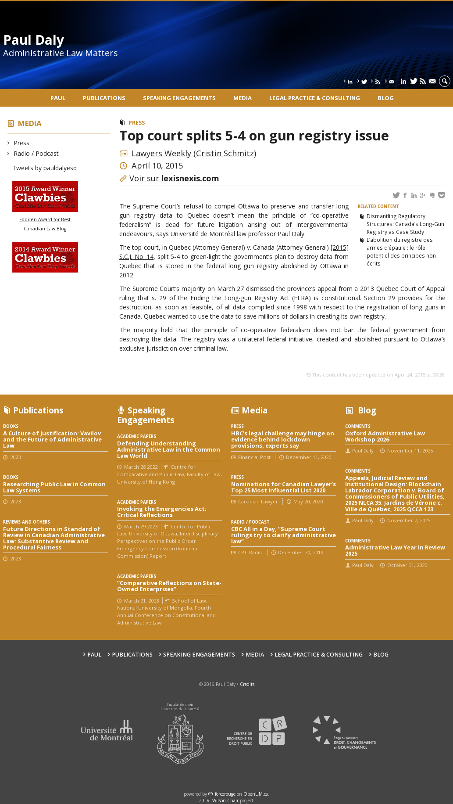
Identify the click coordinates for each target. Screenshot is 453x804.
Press (21, 143)
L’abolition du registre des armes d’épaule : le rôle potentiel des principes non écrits (401, 251)
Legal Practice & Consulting (314, 98)
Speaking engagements (179, 98)
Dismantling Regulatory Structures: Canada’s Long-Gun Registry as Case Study (405, 223)
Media (242, 98)
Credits (247, 684)
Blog (386, 98)
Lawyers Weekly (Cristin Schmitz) (194, 153)
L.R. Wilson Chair (221, 800)
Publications (104, 98)
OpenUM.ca (255, 794)
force (225, 794)
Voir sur (174, 178)
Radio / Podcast (36, 153)
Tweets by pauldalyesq (44, 168)
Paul (57, 98)
